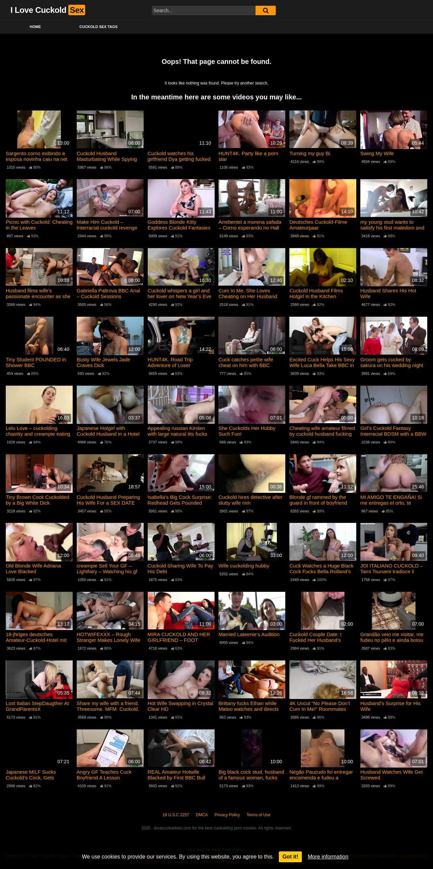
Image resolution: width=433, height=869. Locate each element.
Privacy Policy (227, 815)
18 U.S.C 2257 (176, 815)
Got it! (290, 857)
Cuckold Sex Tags (98, 27)
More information (328, 857)
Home (35, 27)
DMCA (202, 815)
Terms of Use (259, 815)
